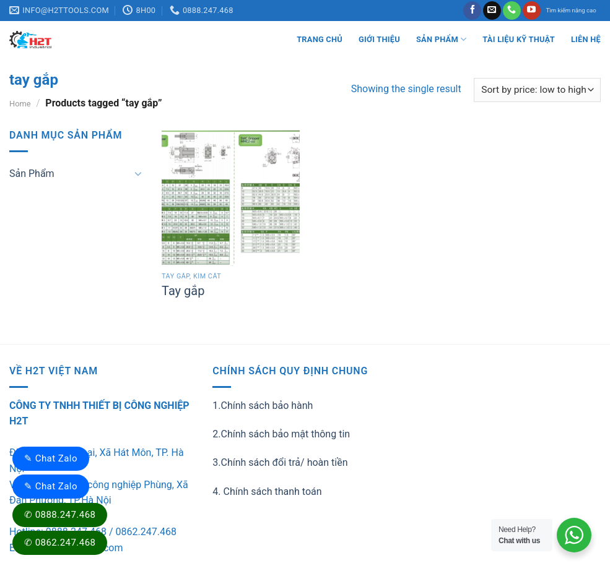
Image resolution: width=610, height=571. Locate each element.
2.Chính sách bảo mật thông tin (281, 434)
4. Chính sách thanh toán (266, 491)
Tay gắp (183, 290)
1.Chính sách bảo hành (262, 405)
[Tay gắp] (231, 196)
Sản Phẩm (441, 39)
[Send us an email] (492, 10)
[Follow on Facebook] (472, 10)
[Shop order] (537, 90)
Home (19, 103)
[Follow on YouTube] (532, 10)
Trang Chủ (319, 39)
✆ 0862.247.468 (59, 542)
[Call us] (512, 10)
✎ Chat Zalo (50, 458)
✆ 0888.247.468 (59, 514)
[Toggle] (139, 173)
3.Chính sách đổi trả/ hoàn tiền (279, 462)
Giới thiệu (379, 39)
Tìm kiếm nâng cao (571, 10)
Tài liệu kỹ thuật (518, 39)
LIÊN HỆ (586, 39)
